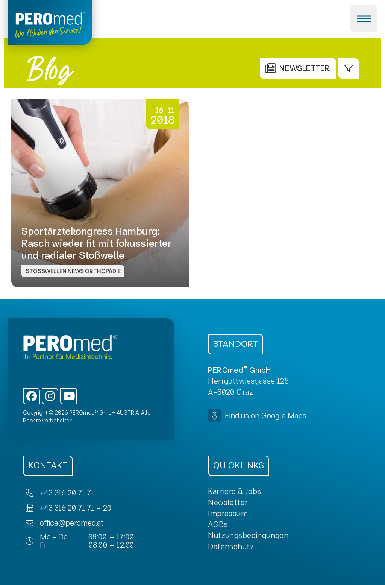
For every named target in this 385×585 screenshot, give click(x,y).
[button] (363, 18)
